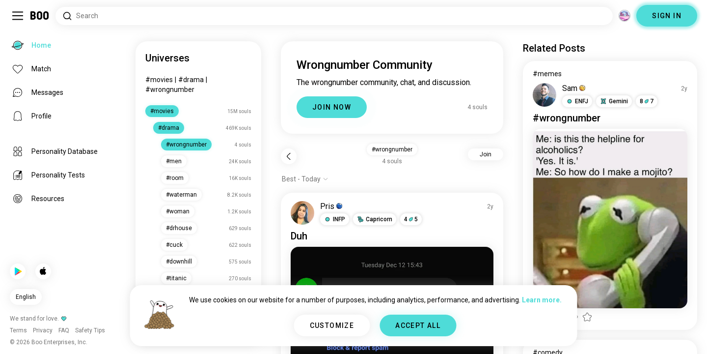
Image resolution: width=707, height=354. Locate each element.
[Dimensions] (624, 16)
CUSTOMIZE (332, 325)
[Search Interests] (334, 16)
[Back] (289, 156)
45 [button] (411, 219)
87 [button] (646, 101)
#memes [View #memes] (547, 74)
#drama (191, 80)
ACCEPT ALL (417, 325)
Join (485, 154)
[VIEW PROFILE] (302, 213)
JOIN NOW (331, 107)
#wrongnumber (169, 89)
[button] (334, 219)
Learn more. (542, 300)
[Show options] (305, 179)
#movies (159, 80)
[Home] (40, 16)
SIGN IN (666, 16)
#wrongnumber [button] (392, 149)
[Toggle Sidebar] (18, 16)
